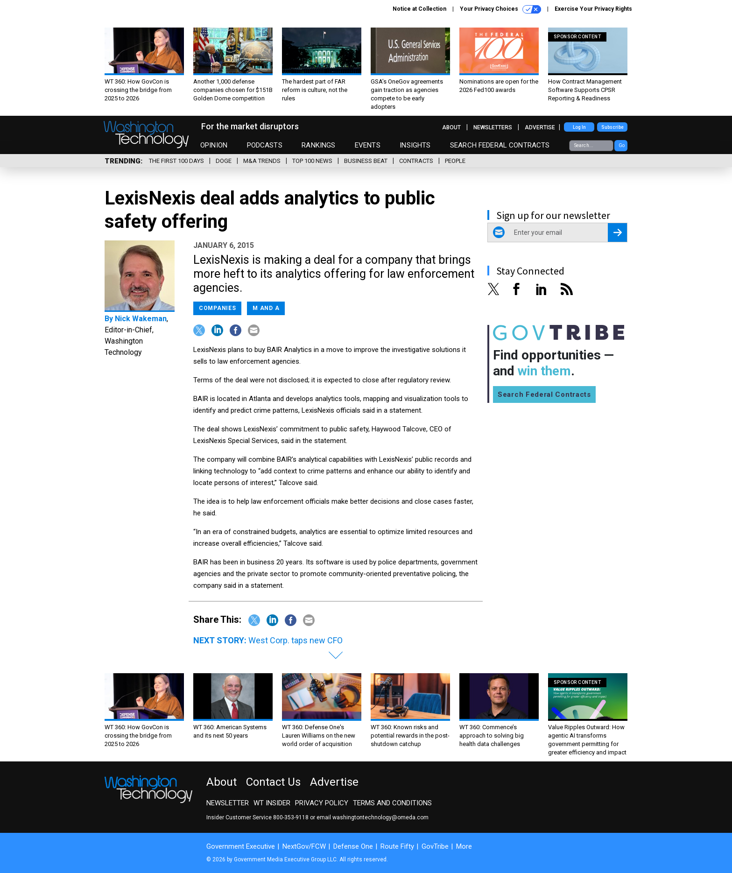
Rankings (318, 145)
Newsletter (227, 803)
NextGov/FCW (304, 846)
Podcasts (264, 145)
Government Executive (240, 846)
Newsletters (492, 127)
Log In (579, 127)
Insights (415, 145)
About (451, 127)
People (455, 160)
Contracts (416, 160)
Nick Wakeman (141, 318)
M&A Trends (262, 160)
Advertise (540, 127)
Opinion (213, 145)
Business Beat (365, 160)
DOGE (224, 160)
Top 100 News (312, 160)
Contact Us (273, 782)
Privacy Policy (321, 803)
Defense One (353, 846)
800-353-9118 (291, 817)
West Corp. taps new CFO (295, 640)
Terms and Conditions (392, 803)
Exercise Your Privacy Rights (593, 9)
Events (367, 145)
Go (622, 145)
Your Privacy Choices (500, 9)
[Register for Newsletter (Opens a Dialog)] (617, 232)
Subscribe (612, 127)
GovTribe (435, 846)
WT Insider (271, 803)
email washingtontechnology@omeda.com (373, 817)
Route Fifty (397, 846)
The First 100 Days (176, 160)
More (464, 846)
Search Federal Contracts (500, 145)
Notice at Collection (419, 9)
